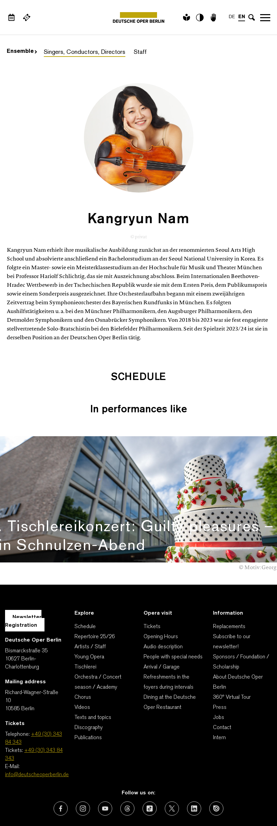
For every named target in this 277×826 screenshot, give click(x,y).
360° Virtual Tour (232, 655)
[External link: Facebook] (60, 766)
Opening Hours (161, 594)
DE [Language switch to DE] (232, 17)
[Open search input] (252, 17)
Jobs (218, 675)
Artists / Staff (90, 605)
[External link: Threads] (127, 766)
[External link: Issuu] (216, 766)
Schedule (85, 584)
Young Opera (89, 615)
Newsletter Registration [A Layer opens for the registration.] (23, 579)
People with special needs (173, 615)
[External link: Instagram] (83, 766)
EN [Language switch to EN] (241, 17)
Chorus (82, 655)
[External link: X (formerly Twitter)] (172, 766)
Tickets (152, 584)
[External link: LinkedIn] (194, 766)
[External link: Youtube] (105, 766)
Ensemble (22, 51)
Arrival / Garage (162, 625)
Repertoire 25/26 (94, 594)
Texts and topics (92, 675)
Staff (140, 52)
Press (219, 665)
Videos (82, 665)
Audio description (163, 605)
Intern (219, 695)
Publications (88, 695)
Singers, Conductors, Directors (84, 52)
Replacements (229, 584)
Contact (222, 685)
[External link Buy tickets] (26, 17)
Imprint (138, 799)
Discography (88, 685)
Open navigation (265, 17)
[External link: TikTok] (149, 766)
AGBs (45, 799)
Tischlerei (85, 625)
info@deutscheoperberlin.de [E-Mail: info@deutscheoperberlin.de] (37, 732)
